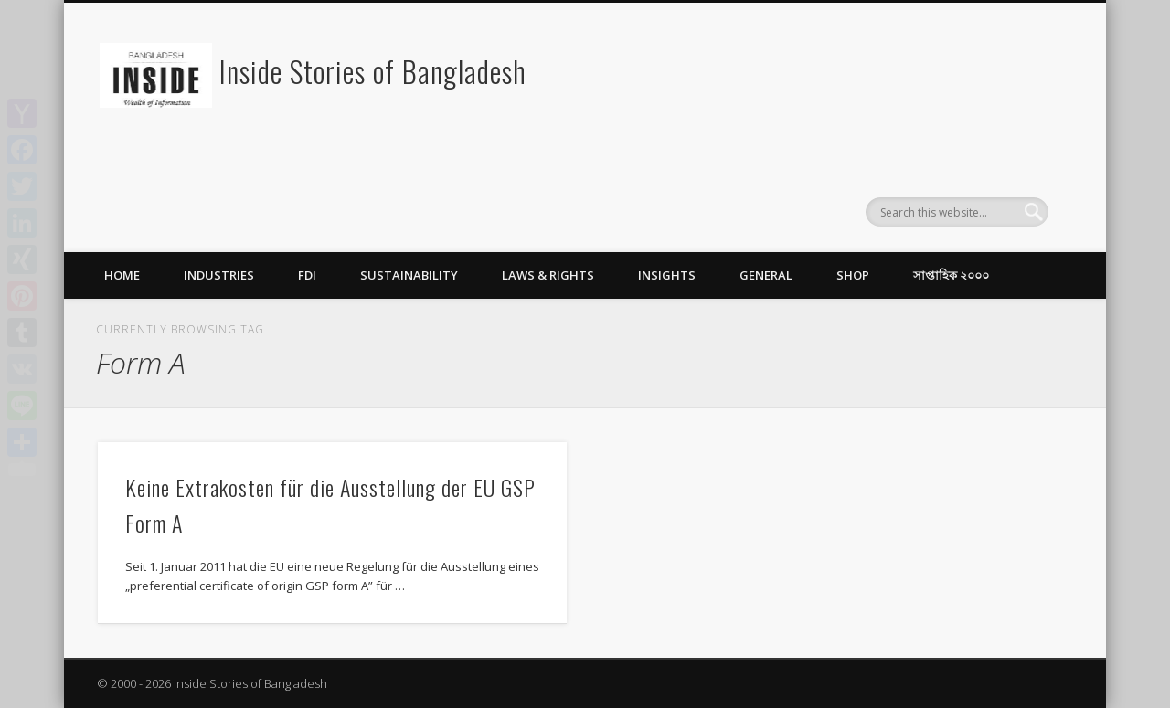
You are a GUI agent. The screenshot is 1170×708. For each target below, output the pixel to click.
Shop (852, 275)
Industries (219, 275)
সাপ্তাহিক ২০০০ (951, 275)
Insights (667, 275)
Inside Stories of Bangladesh (372, 70)
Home (122, 275)
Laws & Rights (548, 275)
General (765, 275)
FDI (307, 275)
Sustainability (409, 275)
